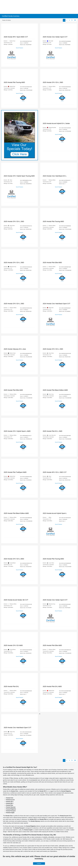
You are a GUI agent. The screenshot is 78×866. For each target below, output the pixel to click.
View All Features (19, 47)
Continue (39, 863)
